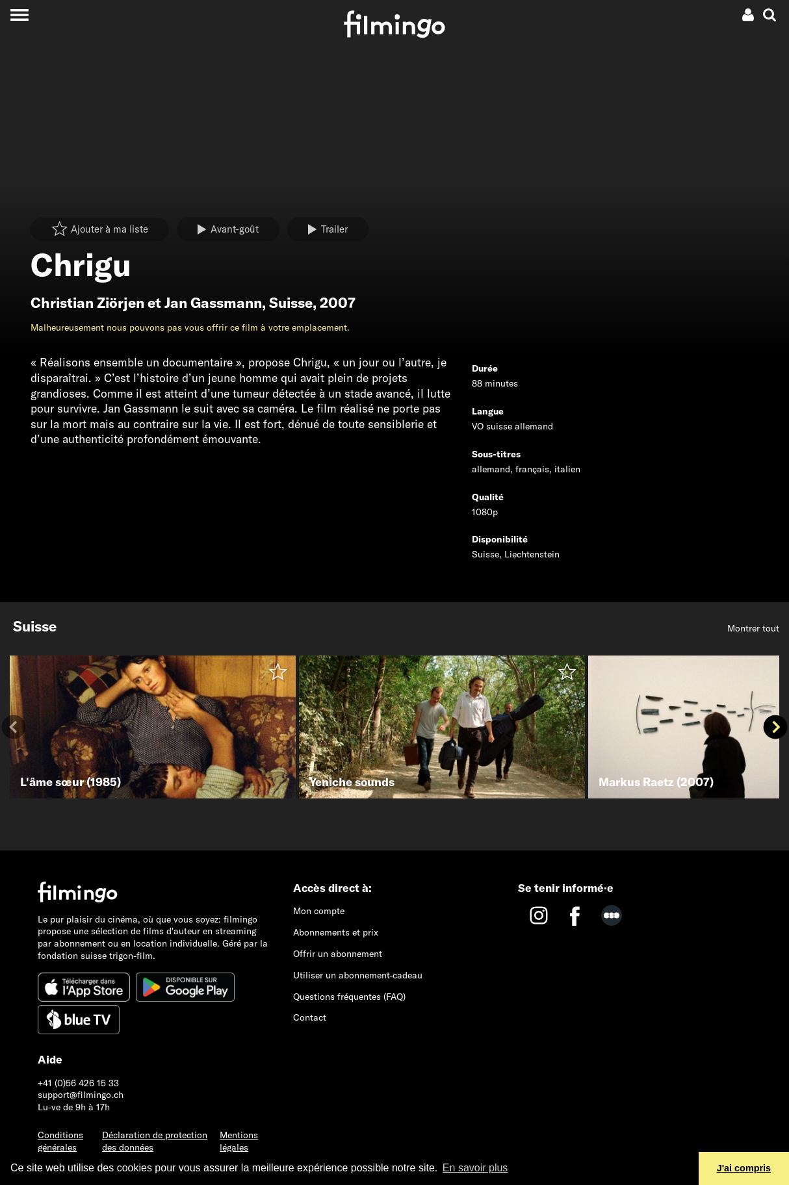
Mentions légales (239, 1141)
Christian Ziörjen (87, 303)
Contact (309, 1017)
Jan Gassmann (213, 303)
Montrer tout (753, 628)
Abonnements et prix (335, 932)
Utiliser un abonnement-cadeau (357, 975)
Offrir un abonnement (337, 954)
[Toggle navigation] (19, 14)
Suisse (291, 303)
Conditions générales (60, 1141)
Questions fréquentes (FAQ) (349, 996)
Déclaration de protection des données (154, 1141)
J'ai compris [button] (744, 1168)
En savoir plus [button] (475, 1167)
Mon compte (318, 911)
